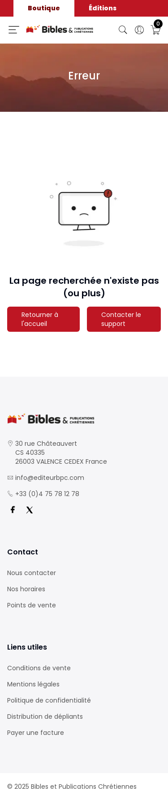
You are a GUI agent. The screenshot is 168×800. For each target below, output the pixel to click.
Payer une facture (35, 732)
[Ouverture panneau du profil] (139, 30)
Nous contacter (31, 572)
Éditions (102, 8)
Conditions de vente (39, 668)
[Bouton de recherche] (123, 30)
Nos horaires (26, 589)
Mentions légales (33, 684)
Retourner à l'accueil (40, 319)
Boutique (44, 8)
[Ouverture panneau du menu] (14, 29)
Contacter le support (121, 319)
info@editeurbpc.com (49, 477)
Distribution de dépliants (45, 716)
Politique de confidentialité (49, 700)
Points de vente (31, 605)
